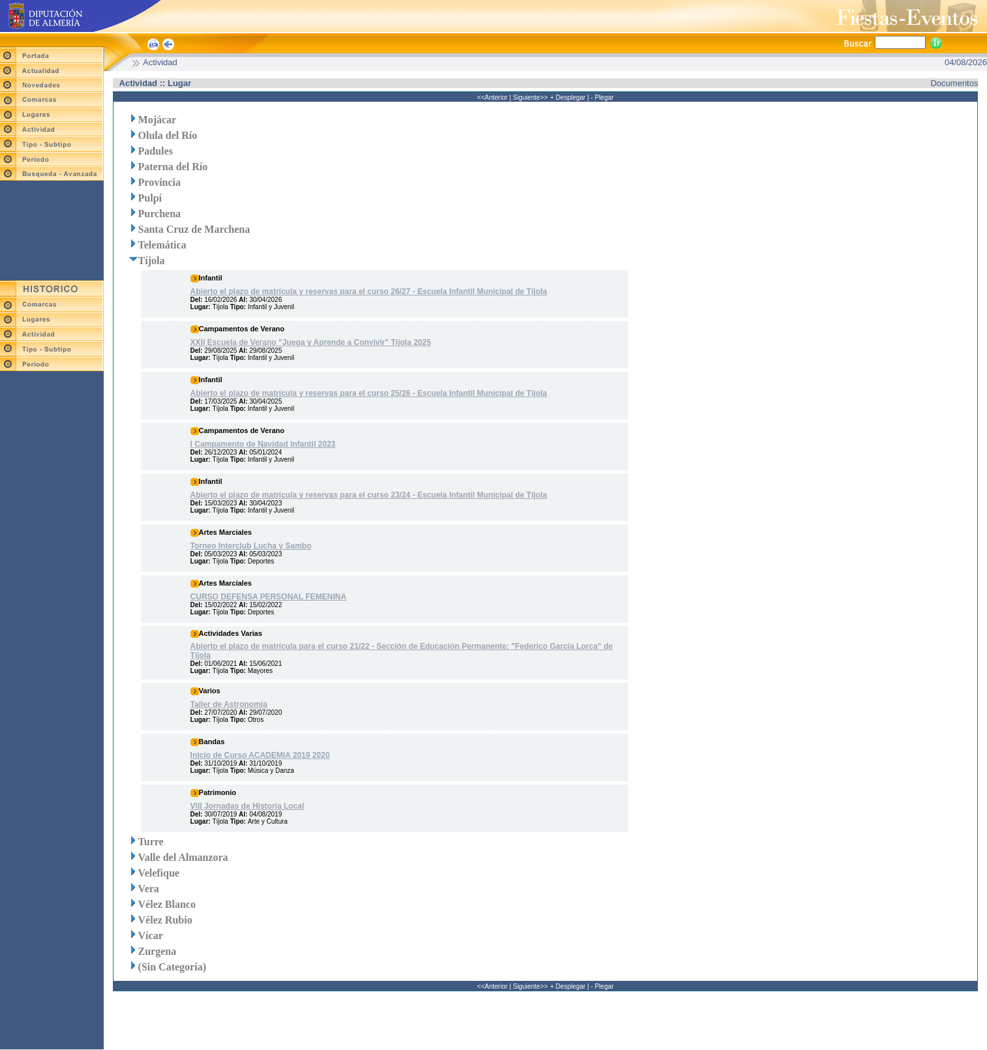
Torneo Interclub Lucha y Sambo (251, 543)
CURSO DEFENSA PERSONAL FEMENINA (268, 594)
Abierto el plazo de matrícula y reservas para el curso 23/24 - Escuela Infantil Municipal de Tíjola (368, 493)
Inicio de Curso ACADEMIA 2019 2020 (260, 753)
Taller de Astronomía (228, 702)
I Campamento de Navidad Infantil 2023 (263, 442)
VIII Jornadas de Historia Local (247, 804)
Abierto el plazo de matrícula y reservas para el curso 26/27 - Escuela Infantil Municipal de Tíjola (368, 289)
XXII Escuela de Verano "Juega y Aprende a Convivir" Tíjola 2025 (310, 340)
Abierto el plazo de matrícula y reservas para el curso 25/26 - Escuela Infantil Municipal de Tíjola (368, 391)
